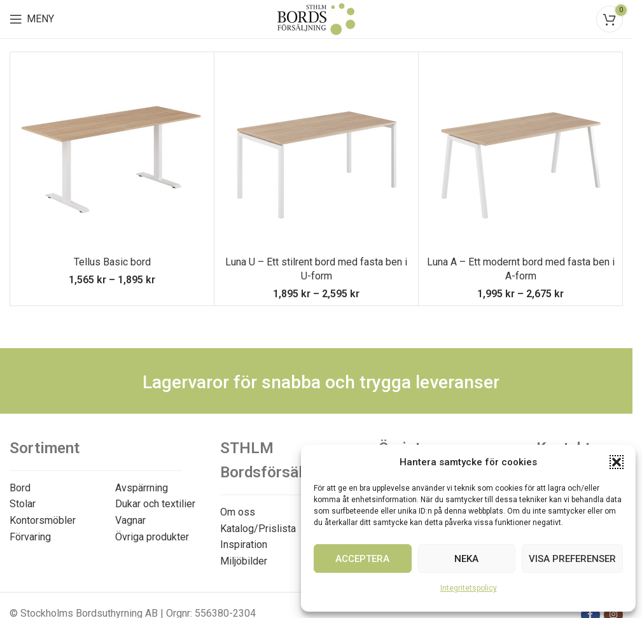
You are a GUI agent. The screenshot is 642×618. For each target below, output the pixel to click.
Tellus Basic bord (112, 262)
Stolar (23, 504)
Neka (466, 559)
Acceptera (362, 559)
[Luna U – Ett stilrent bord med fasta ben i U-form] (316, 154)
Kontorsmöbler (43, 520)
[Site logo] (316, 18)
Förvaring (30, 537)
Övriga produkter (152, 537)
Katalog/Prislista (258, 529)
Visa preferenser (572, 559)
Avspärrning (141, 488)
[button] (616, 462)
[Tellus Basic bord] (112, 154)
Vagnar (130, 520)
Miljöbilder (243, 561)
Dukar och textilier (155, 504)
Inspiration (243, 544)
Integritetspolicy (468, 588)
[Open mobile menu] (31, 19)
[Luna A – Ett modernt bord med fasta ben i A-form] (520, 154)
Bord (20, 488)
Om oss (237, 512)
